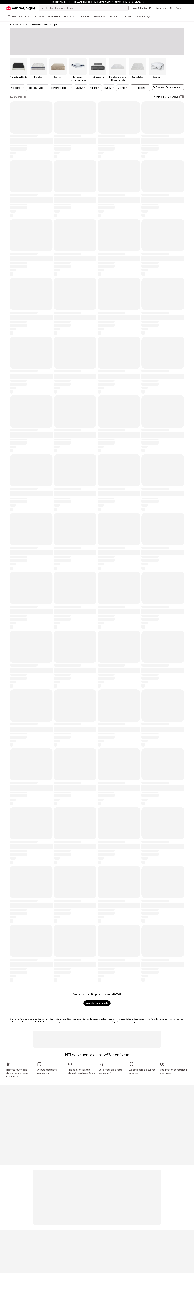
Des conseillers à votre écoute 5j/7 (110, 1071)
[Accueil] (10, 25)
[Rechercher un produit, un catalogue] (42, 8)
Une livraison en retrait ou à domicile (173, 1071)
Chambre (17, 25)
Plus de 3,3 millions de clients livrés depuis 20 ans (81, 1071)
